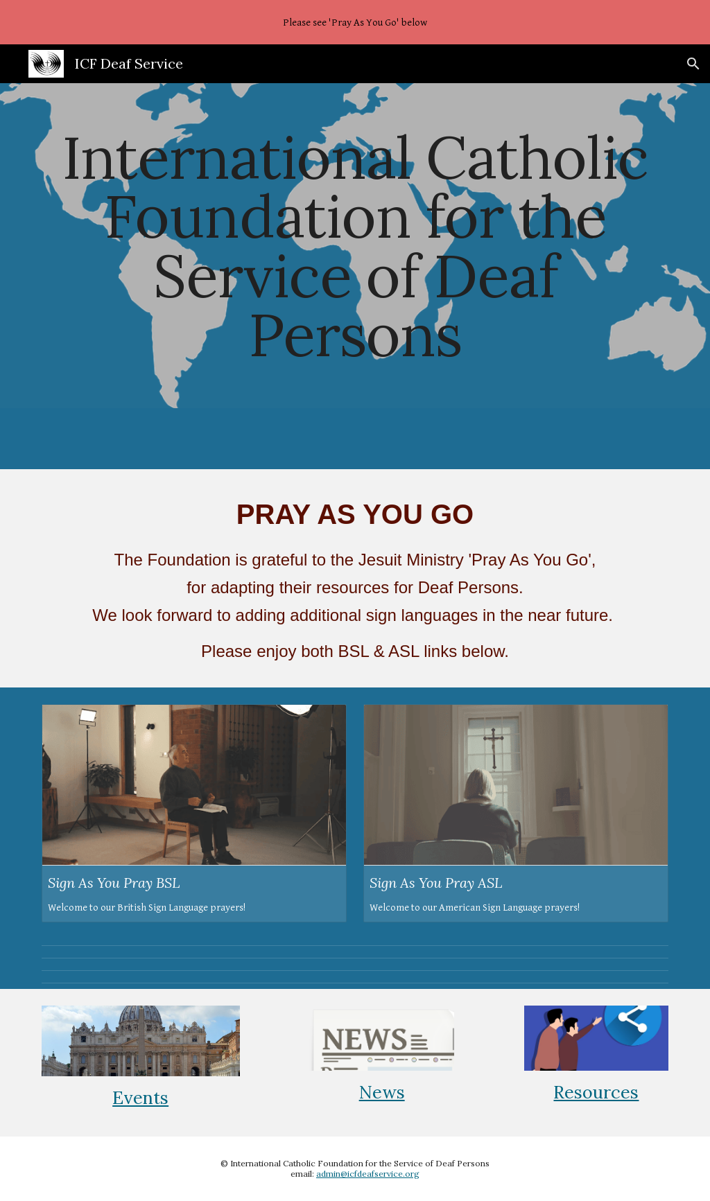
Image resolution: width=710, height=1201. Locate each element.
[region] (355, 22)
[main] (355, 245)
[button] (693, 63)
